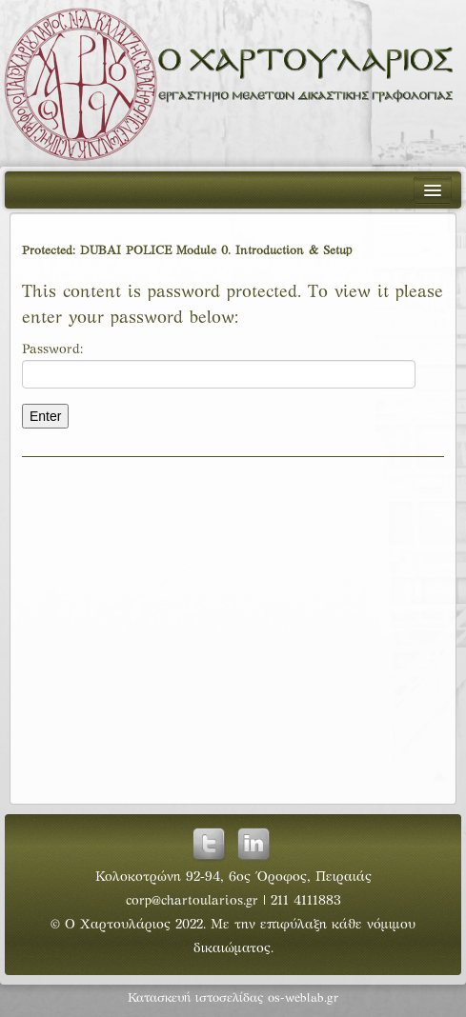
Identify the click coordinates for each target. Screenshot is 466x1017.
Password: (218, 366)
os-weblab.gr (303, 999)
